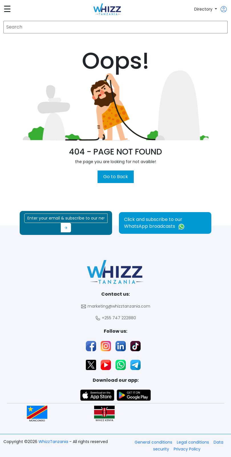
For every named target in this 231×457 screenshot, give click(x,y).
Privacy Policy (187, 449)
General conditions (153, 442)
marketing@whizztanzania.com (115, 306)
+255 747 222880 (115, 318)
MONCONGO (37, 414)
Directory (204, 9)
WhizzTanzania (53, 441)
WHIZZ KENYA (104, 414)
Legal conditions (193, 442)
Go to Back (115, 176)
